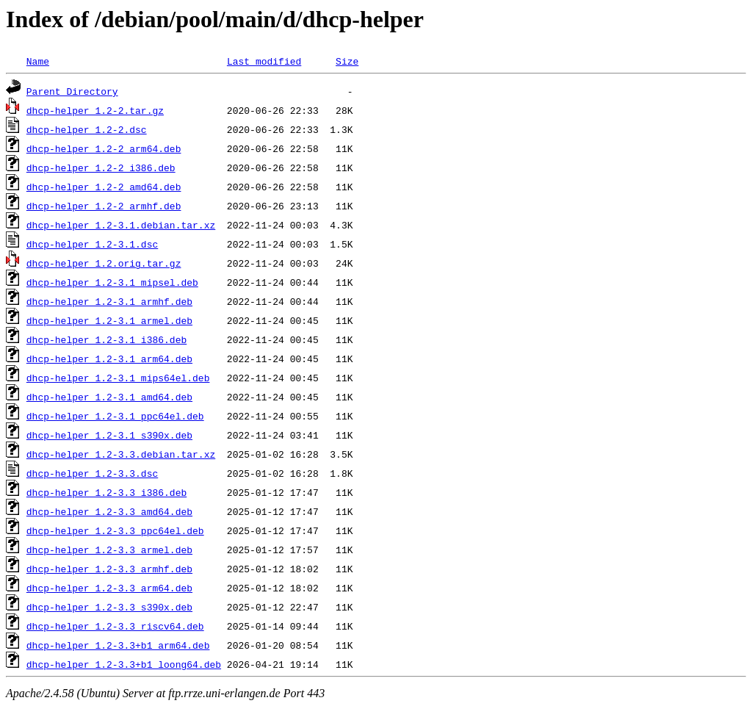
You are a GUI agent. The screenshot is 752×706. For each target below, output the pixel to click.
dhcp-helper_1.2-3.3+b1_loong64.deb (123, 664)
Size (347, 61)
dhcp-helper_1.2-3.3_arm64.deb (109, 587)
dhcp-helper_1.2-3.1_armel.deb (109, 320)
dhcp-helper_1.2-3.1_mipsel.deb (112, 282)
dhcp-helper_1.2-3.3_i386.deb (106, 492)
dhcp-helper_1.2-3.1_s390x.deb (109, 435)
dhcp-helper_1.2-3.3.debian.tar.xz (120, 454)
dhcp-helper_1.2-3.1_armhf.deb (109, 301)
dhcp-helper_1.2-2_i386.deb (101, 167)
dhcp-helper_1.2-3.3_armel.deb (109, 549)
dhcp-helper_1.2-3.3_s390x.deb (109, 606)
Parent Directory (72, 91)
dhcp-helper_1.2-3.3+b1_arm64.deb (118, 645)
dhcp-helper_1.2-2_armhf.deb (103, 205)
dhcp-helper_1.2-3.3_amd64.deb (109, 511)
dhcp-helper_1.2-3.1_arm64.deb (109, 358)
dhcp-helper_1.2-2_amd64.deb (103, 186)
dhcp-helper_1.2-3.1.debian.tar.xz (120, 224)
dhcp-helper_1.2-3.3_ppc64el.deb (115, 530)
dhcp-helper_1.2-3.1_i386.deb (106, 339)
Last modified (264, 61)
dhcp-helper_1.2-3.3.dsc (92, 473)
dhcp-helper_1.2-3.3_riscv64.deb (115, 626)
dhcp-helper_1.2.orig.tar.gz (103, 263)
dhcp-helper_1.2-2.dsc (86, 129)
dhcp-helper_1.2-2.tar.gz (95, 110)
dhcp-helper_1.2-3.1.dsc (92, 244)
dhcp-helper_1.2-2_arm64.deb (103, 148)
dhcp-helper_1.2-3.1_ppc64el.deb (115, 415)
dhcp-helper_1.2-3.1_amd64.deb (109, 396)
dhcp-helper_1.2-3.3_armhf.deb (109, 568)
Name (37, 61)
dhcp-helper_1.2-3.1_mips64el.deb (118, 377)
